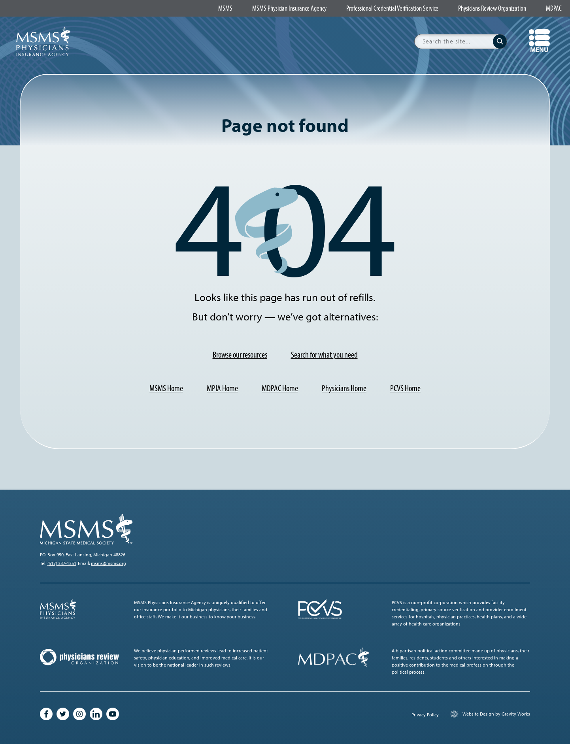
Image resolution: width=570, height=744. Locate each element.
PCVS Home (405, 388)
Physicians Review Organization (492, 9)
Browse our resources (240, 354)
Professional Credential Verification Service (392, 9)
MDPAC (554, 9)
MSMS (225, 9)
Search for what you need (324, 354)
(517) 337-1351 (61, 563)
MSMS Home (166, 388)
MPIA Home (222, 388)
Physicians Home (344, 388)
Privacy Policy (425, 715)
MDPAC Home (280, 388)
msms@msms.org (108, 563)
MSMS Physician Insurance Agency (289, 9)
